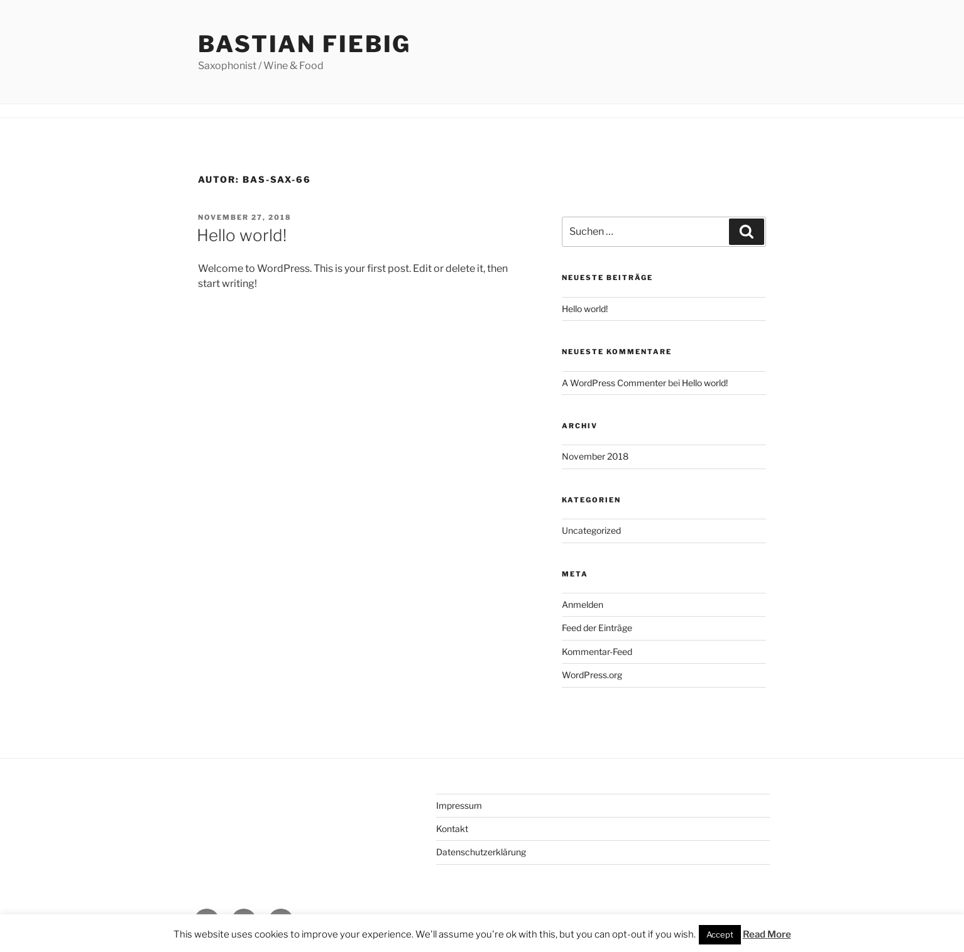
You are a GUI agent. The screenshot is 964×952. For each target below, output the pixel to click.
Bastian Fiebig (304, 44)
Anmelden (582, 604)
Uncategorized (591, 530)
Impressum (459, 805)
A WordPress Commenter (614, 382)
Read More (767, 934)
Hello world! (242, 235)
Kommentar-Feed (597, 651)
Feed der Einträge (597, 627)
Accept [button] (719, 934)
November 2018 (595, 456)
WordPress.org (592, 674)
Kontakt (452, 828)
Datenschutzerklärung (481, 852)
